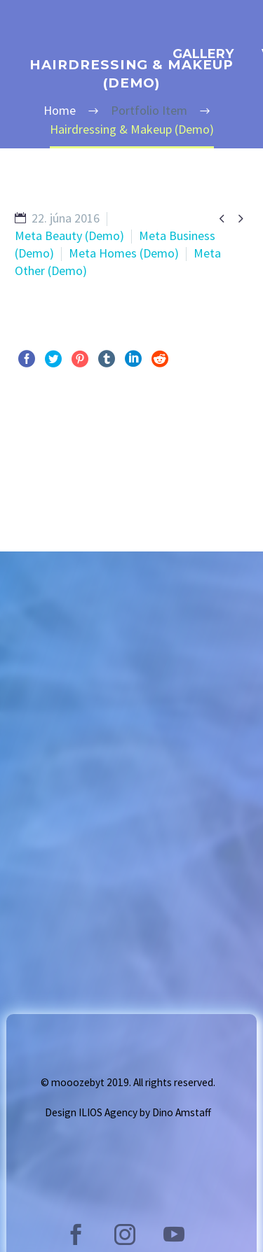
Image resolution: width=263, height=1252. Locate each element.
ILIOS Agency (108, 1112)
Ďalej (218, 446)
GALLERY (203, 54)
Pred (42, 446)
